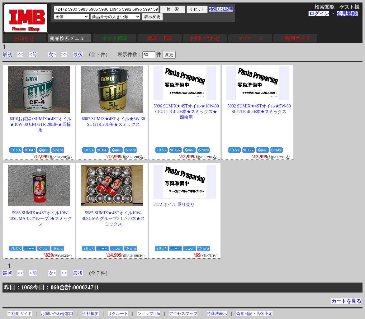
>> (64, 54)
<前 (33, 54)
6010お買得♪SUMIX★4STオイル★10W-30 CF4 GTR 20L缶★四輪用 (40, 124)
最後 (78, 54)
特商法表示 (217, 313)
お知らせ (24, 38)
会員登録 (347, 13)
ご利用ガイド (295, 38)
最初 (7, 54)
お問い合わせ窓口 (57, 313)
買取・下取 (159, 38)
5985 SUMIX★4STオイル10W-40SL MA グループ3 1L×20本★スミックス (113, 218)
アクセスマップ (183, 313)
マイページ (250, 38)
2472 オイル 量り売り (174, 204)
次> (52, 54)
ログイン (319, 13)
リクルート (118, 313)
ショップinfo (148, 313)
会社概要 (91, 313)
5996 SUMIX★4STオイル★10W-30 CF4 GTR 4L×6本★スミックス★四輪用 (186, 112)
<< (20, 54)
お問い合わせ (205, 38)
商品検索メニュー (69, 38)
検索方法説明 (221, 9)
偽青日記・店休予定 (254, 313)
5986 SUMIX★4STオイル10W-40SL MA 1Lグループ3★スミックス (41, 218)
